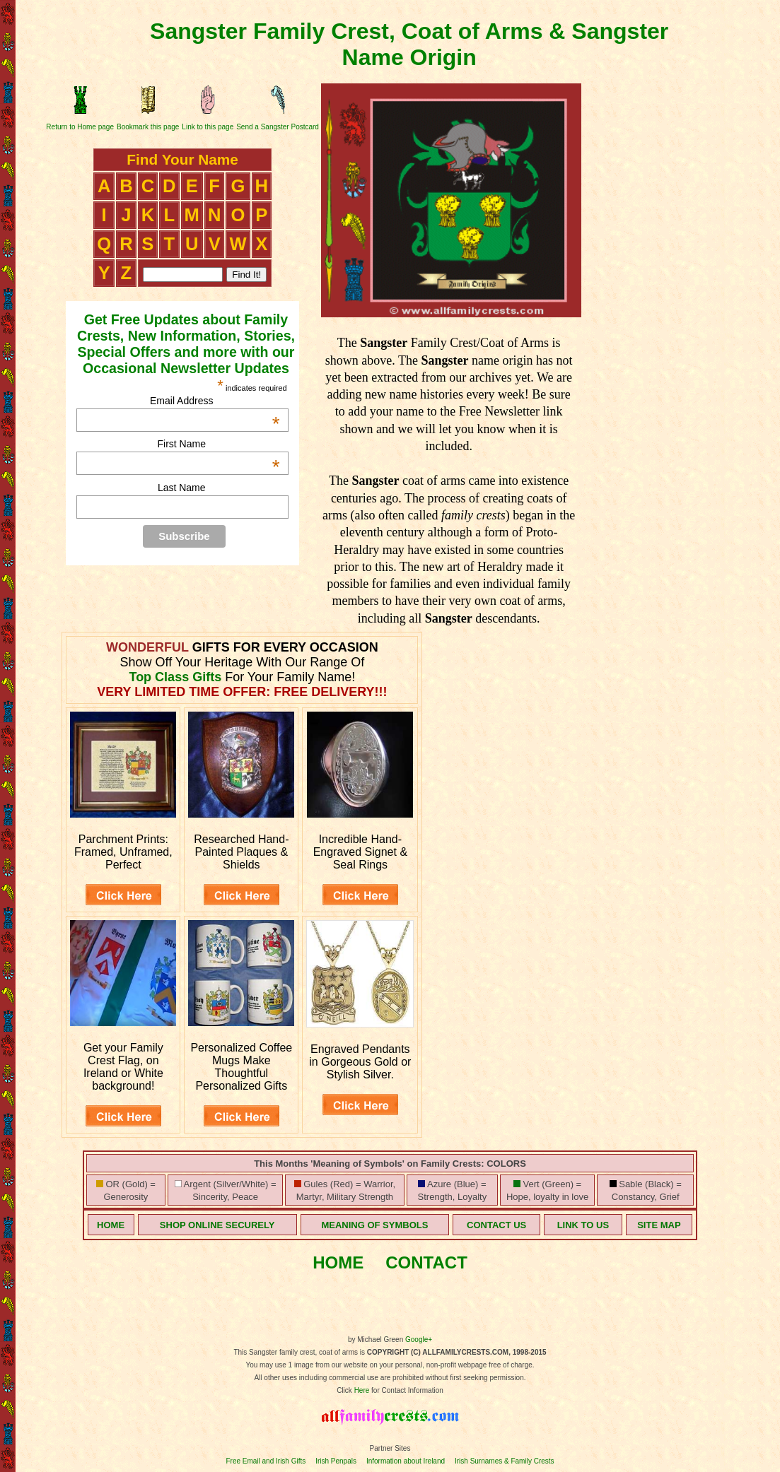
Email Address (215, 400)
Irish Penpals (335, 1461)
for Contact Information (406, 1390)
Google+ (418, 1339)
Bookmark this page (148, 127)
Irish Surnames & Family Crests (504, 1461)
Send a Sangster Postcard (277, 127)
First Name (219, 443)
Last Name (182, 487)
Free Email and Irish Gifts (265, 1461)
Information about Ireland (405, 1461)
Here (362, 1390)
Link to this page (207, 127)
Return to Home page (80, 127)
